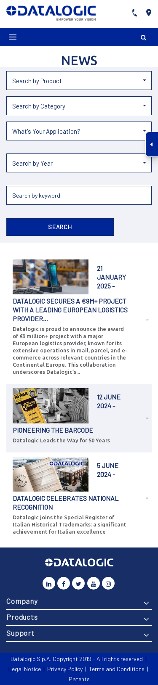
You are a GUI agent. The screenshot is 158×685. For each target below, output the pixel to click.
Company (22, 601)
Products (22, 617)
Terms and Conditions (117, 668)
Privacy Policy (65, 668)
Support (20, 633)
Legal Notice (24, 668)
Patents (79, 678)
